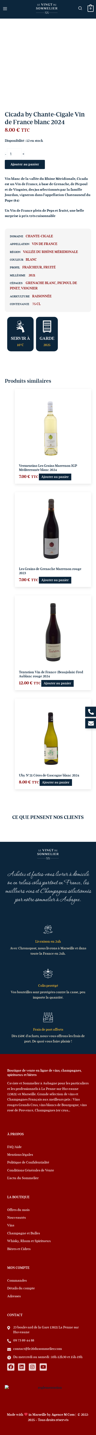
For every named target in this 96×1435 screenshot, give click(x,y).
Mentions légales (20, 1154)
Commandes (17, 1280)
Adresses (14, 1296)
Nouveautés (16, 1217)
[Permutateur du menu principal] (5, 9)
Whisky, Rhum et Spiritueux (29, 1241)
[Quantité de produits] (14, 154)
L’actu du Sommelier (23, 1178)
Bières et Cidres (18, 1249)
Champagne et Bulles (23, 1233)
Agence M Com (63, 1414)
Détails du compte (21, 1288)
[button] (80, 9)
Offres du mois (18, 1210)
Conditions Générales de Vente (30, 1170)
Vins (10, 1225)
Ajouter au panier (25, 164)
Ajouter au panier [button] (55, 477)
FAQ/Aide (14, 1147)
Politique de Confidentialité (28, 1162)
